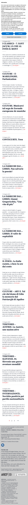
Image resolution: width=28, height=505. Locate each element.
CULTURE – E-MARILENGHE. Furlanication (10, 76)
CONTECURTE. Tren (12, 139)
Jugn (7, 30)
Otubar (12, 33)
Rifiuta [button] (7, 498)
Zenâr (4, 28)
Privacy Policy (20, 430)
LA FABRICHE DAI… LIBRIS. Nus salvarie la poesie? (12, 169)
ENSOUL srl (4, 441)
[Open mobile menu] (25, 11)
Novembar (19, 33)
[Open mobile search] (21, 11)
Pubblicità (14, 430)
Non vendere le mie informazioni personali (11, 486)
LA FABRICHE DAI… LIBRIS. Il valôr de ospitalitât (12, 234)
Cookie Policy (4, 431)
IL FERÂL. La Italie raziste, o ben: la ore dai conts (12, 264)
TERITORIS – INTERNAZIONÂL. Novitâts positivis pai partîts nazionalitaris (13, 395)
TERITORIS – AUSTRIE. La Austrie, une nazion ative (13, 327)
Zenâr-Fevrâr (12, 28)
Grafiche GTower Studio (12, 441)
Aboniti (5, 12)
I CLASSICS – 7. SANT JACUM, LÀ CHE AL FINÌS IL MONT (13, 46)
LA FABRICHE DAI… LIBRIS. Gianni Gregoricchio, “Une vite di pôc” (12, 200)
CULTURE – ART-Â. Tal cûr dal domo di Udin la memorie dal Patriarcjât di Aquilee (13, 295)
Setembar (5, 33)
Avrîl (23, 28)
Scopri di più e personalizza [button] (14, 502)
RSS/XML (8, 430)
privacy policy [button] (15, 491)
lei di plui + (16, 65)
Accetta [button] (20, 498)
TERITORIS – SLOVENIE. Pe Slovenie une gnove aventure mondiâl (12, 360)
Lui (12, 30)
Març (18, 28)
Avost (16, 30)
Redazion (3, 430)
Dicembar (5, 36)
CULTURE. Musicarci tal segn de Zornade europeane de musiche (14, 108)
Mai (3, 30)
